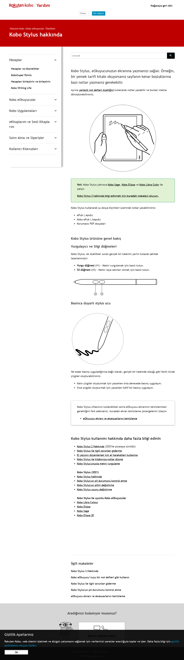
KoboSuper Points (21, 75)
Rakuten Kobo (17, 28)
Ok (16, 652)
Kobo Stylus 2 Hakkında (90, 446)
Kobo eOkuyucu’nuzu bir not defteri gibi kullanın (100, 577)
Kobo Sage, (114, 184)
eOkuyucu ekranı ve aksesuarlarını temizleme (110, 418)
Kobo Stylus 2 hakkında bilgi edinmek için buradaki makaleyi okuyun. (118, 196)
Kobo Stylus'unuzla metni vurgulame (98, 463)
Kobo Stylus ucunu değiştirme (94, 489)
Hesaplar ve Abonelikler (25, 68)
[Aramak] (119, 56)
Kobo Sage (83, 511)
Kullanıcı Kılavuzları (23, 149)
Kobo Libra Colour (87, 502)
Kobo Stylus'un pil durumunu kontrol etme (102, 480)
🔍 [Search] (170, 55)
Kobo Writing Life (21, 88)
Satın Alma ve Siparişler (26, 138)
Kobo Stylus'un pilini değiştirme (95, 485)
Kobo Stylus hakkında (89, 476)
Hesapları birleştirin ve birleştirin (30, 81)
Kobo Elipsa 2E (85, 515)
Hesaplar (15, 60)
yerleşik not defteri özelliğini (96, 90)
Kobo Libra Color (149, 184)
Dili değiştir (98, 13)
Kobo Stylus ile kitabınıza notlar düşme (100, 459)
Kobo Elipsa (128, 184)
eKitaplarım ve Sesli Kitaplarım (29, 124)
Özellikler (50, 28)
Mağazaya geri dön (161, 5)
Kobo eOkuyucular (35, 28)
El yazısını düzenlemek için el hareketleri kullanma (107, 455)
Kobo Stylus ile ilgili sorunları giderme (99, 450)
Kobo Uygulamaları (23, 111)
